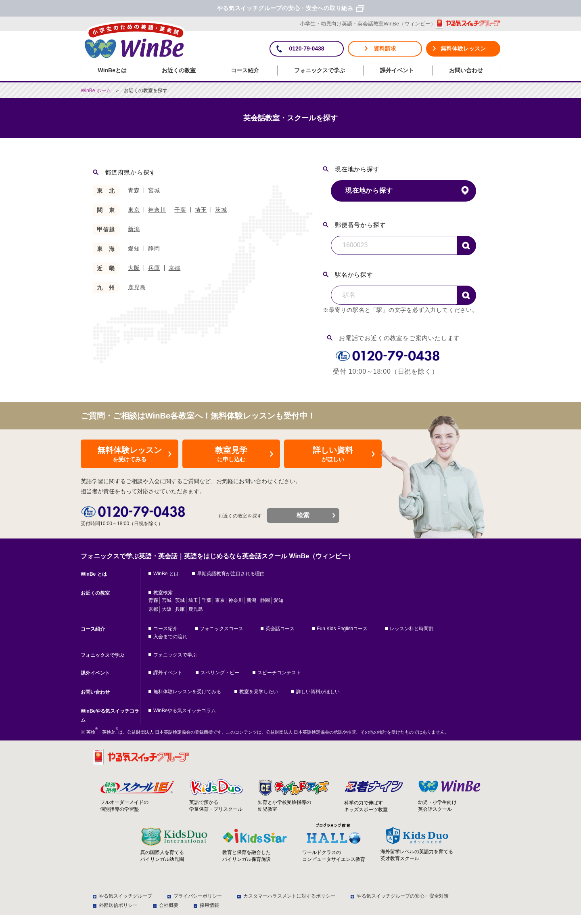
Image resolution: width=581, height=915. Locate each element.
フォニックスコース (221, 628)
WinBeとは (112, 70)
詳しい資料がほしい (318, 691)
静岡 (154, 248)
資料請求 (385, 48)
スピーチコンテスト (279, 672)
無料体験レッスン (463, 48)
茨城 (221, 209)
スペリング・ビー (220, 672)
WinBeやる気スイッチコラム (110, 715)
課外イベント (397, 70)
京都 (175, 268)
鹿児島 (137, 287)
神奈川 (157, 209)
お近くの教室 (179, 70)
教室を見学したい (258, 691)
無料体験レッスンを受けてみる (187, 691)
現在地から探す (369, 190)
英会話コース (280, 628)
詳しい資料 (333, 455)
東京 (134, 209)
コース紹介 (245, 70)
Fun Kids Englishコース (342, 628)
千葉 (180, 209)
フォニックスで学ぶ (319, 70)
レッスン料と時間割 (411, 628)
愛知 (134, 248)
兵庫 (154, 268)
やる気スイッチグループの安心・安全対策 (403, 896)
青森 (134, 190)
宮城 (154, 190)
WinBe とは (94, 574)
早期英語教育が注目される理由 (231, 573)
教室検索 (163, 592)
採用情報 (209, 905)
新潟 (134, 229)
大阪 (134, 268)
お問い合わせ (466, 70)
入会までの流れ (170, 636)
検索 (466, 245)
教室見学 (231, 455)
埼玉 (201, 209)
